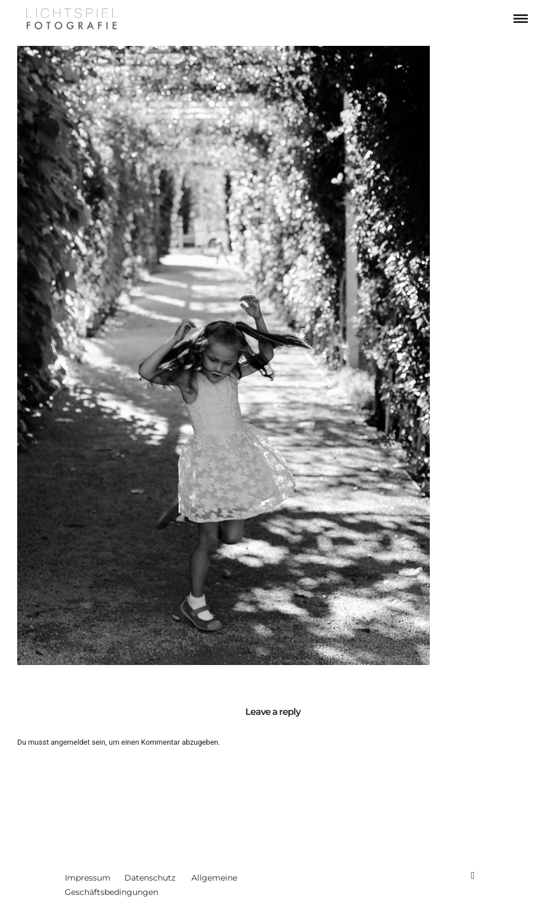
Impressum (88, 878)
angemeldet (69, 742)
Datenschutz (149, 878)
